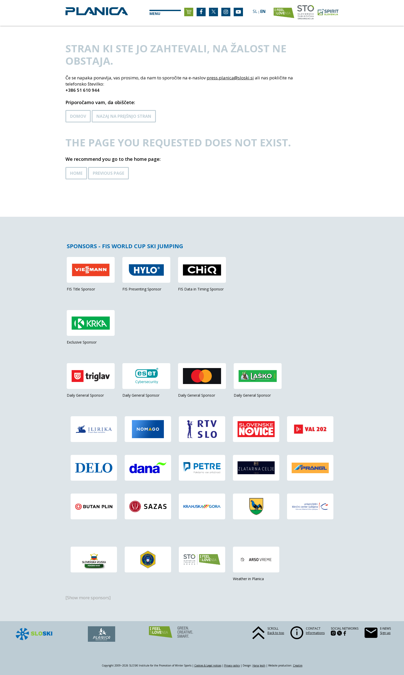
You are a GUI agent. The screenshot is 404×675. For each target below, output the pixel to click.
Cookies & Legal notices (207, 665)
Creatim (297, 665)
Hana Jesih (258, 665)
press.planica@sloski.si (230, 78)
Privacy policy (232, 665)
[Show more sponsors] (88, 598)
